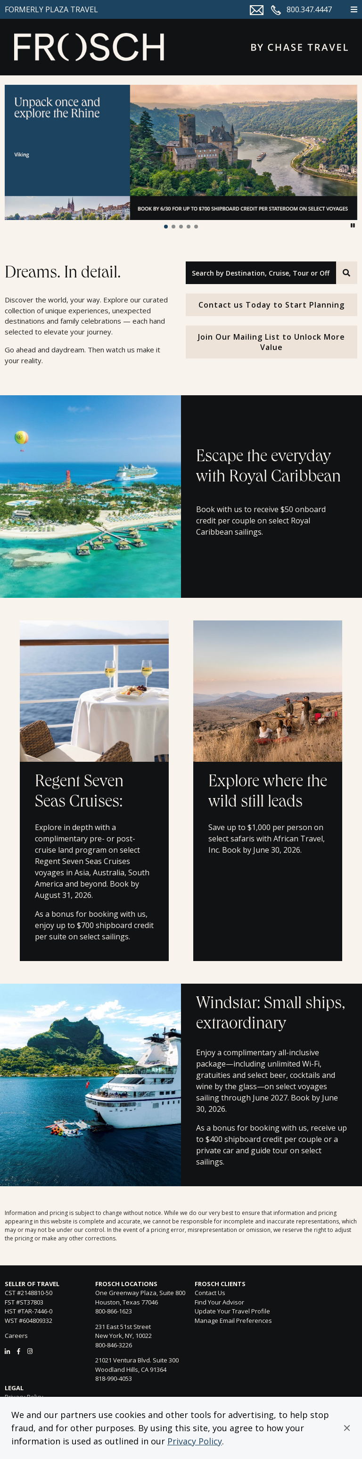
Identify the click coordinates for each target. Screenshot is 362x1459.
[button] (347, 1428)
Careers (16, 1335)
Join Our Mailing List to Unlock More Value (271, 342)
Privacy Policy (194, 1441)
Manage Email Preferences (233, 1320)
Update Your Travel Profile (232, 1311)
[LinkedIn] (7, 1351)
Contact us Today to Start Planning (271, 305)
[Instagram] (30, 1351)
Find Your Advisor (219, 1302)
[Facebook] (18, 1351)
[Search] (346, 272)
